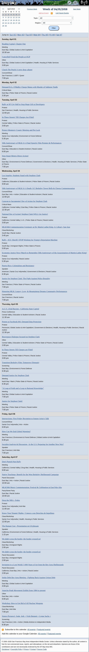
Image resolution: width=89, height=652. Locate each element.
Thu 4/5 (45, 35)
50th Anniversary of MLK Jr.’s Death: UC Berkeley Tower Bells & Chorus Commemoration (38, 188)
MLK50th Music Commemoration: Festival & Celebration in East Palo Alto (32, 487)
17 (8, 20)
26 (14, 23)
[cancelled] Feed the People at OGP (16, 57)
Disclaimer (5, 649)
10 (8, 17)
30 (6, 26)
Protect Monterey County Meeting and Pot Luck (21, 130)
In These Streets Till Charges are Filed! (17, 350)
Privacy (26, 649)
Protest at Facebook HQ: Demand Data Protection (21, 322)
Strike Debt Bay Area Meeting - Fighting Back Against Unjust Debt (28, 577)
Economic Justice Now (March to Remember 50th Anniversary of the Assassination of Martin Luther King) (44, 253)
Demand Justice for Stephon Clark (15, 375)
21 (19, 20)
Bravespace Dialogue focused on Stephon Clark (21, 337)
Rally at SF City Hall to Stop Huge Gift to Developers (23, 104)
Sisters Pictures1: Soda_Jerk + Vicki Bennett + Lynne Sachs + (26, 616)
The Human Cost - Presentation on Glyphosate (20, 526)
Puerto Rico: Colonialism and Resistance (18, 266)
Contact (33, 649)
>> (19, 9)
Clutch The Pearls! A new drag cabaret (17, 70)
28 (19, 23)
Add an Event (43, 13)
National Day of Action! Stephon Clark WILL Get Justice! (25, 214)
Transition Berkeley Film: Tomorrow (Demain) (20, 362)
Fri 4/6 (52, 35)
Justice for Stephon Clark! (12, 401)
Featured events (43, 630)
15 (3, 20)
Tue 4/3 (29, 35)
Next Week (76, 9)
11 (11, 17)
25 (11, 23)
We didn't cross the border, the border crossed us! (21, 539)
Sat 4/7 (59, 35)
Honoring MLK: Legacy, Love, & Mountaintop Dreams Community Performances (34, 291)
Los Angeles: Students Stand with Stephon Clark (21, 175)
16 (6, 20)
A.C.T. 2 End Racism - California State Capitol (20, 309)
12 (14, 17)
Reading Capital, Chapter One (14, 44)
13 (16, 17)
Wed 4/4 (36, 35)
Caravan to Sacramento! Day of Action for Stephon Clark (24, 201)
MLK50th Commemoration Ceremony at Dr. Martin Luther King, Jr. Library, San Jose (36, 227)
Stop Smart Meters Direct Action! (15, 156)
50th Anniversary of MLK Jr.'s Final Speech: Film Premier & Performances (31, 143)
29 (3, 26)
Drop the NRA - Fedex (11, 500)
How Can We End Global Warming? (16, 431)
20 (16, 20)
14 (19, 17)
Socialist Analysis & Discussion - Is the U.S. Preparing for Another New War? (33, 444)
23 (6, 23)
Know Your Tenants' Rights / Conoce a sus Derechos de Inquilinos (28, 513)
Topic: (36, 18)
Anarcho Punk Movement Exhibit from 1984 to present (23, 590)
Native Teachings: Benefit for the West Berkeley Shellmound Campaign (30, 474)
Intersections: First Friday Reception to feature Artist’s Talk (25, 418)
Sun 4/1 (13, 35)
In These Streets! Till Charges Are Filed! (18, 117)
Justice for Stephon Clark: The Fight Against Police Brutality (26, 278)
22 (3, 23)
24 (8, 23)
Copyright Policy (16, 649)
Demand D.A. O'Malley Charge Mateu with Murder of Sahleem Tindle (30, 87)
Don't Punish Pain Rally (11, 462)
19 (14, 20)
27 (16, 23)
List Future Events (62, 13)
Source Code (42, 649)
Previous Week (32, 9)
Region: (38, 23)
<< (3, 9)
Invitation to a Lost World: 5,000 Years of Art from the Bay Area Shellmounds (33, 565)
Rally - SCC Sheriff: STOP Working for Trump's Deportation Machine (29, 240)
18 (11, 20)
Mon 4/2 (20, 35)
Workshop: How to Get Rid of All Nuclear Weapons (22, 603)
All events (31, 630)
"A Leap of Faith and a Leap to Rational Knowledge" (23, 388)
